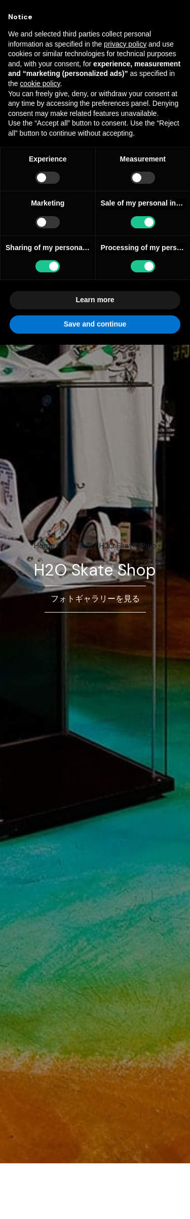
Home (44, 546)
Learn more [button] (94, 300)
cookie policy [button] (40, 83)
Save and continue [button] (95, 324)
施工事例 (77, 546)
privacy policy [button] (125, 44)
